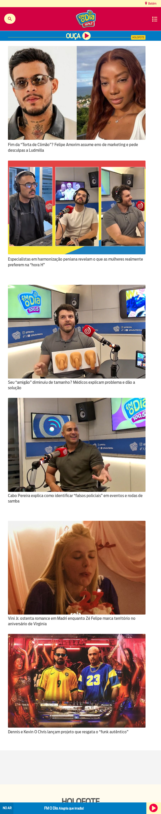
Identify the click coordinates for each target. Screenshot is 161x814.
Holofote (138, 37)
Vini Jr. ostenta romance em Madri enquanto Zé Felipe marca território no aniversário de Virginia (71, 621)
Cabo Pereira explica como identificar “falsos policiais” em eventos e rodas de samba (75, 498)
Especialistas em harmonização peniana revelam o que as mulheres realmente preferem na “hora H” (75, 262)
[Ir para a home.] (86, 19)
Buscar (9, 19)
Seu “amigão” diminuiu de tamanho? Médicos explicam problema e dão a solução (71, 385)
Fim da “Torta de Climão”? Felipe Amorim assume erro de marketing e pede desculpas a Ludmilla (73, 147)
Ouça (73, 36)
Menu (154, 19)
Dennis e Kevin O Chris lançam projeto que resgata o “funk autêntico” (68, 731)
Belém (152, 3)
